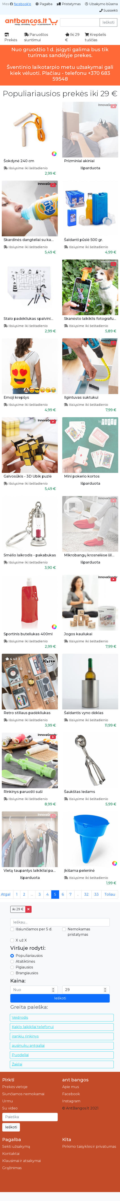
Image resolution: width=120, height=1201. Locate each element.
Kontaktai (10, 1154)
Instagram (71, 1101)
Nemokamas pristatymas (79, 932)
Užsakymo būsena (101, 4)
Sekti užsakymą (16, 1146)
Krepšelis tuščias (95, 37)
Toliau (109, 894)
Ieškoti (108, 22)
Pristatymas (69, 4)
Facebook (71, 1094)
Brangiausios (27, 973)
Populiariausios (29, 956)
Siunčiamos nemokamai (23, 1094)
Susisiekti (108, 10)
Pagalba (44, 4)
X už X (21, 940)
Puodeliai (20, 1055)
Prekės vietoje (15, 1087)
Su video (10, 1108)
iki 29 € (18, 909)
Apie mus (70, 1087)
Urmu (7, 1101)
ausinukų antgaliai (28, 1046)
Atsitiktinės (25, 961)
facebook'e (22, 4)
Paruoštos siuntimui (36, 37)
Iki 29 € (72, 37)
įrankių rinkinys (25, 1036)
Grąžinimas (11, 1168)
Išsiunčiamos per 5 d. (34, 929)
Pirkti (8, 1080)
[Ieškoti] (30, 1117)
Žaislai (17, 1064)
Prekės (10, 37)
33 (96, 894)
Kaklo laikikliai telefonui (33, 1027)
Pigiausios (24, 967)
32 (86, 894)
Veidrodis (20, 1017)
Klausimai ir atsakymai (21, 1161)
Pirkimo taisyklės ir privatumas (89, 1146)
